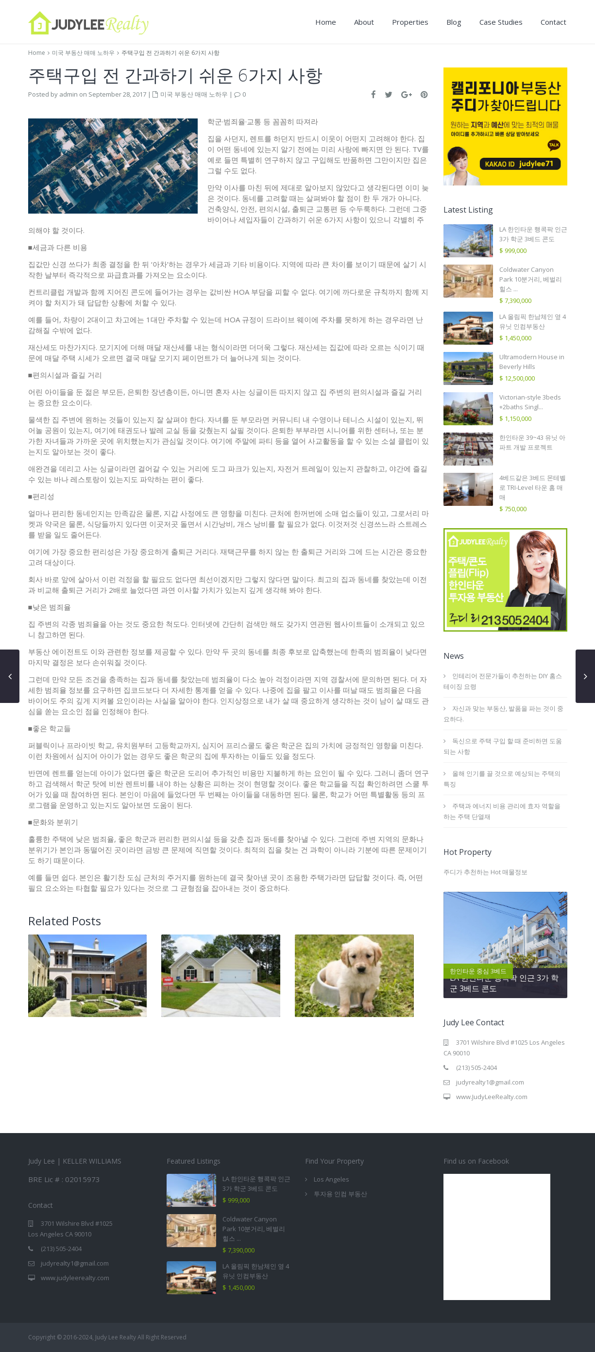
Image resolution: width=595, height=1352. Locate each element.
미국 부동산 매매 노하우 (83, 53)
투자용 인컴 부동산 (340, 1193)
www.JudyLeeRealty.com (491, 1096)
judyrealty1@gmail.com (490, 1082)
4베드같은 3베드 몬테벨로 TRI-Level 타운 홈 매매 (532, 487)
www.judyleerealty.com (75, 1277)
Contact (553, 22)
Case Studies (501, 22)
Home (325, 22)
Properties (410, 22)
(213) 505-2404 (476, 1067)
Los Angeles (331, 1179)
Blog (453, 22)
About (364, 22)
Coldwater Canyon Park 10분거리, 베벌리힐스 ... (530, 279)
